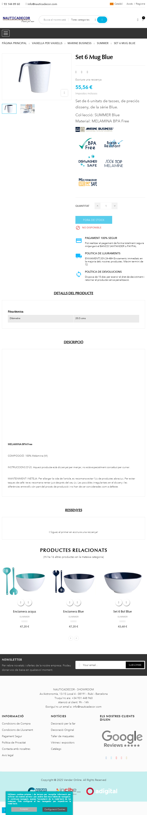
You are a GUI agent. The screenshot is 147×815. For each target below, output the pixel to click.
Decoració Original (62, 730)
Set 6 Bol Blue (122, 611)
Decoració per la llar (63, 723)
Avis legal (7, 755)
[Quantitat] (106, 206)
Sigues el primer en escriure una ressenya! (73, 532)
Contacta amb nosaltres (16, 749)
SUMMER (24, 616)
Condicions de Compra (16, 723)
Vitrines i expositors (62, 742)
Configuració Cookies (54, 809)
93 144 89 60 (12, 4)
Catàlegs (56, 749)
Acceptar (24, 809)
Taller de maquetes (62, 736)
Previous (70, 638)
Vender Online (73, 780)
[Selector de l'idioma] (116, 4)
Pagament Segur (12, 736)
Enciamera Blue (73, 611)
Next (76, 638)
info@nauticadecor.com (42, 4)
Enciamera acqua (24, 611)
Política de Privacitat (14, 742)
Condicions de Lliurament (17, 730)
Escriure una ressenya (88, 79)
